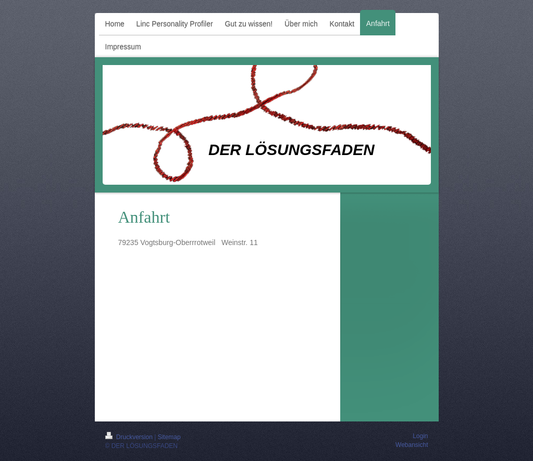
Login (420, 436)
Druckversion (130, 437)
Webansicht (411, 445)
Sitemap (169, 437)
